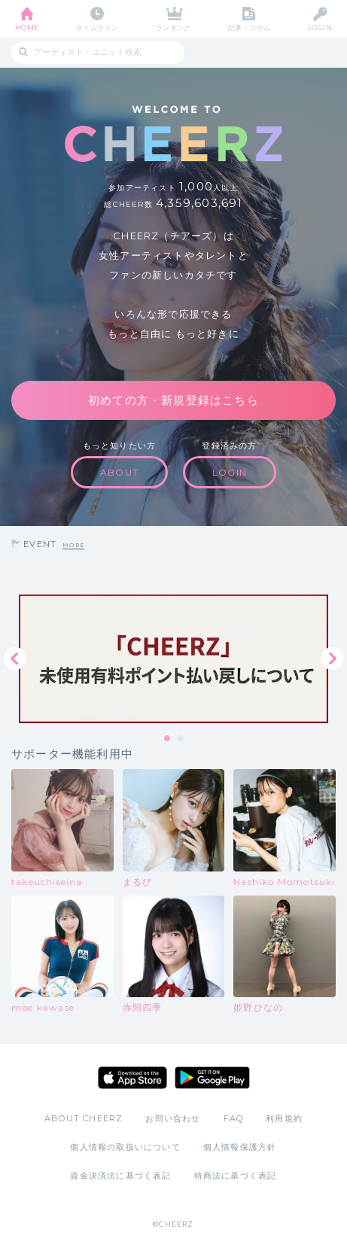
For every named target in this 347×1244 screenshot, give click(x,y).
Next (332, 658)
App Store (132, 1077)
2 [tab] (181, 739)
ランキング (173, 27)
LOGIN (320, 27)
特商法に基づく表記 (235, 1175)
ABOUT (119, 472)
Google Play (212, 1077)
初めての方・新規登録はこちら (173, 400)
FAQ (234, 1118)
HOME (27, 27)
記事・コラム (249, 27)
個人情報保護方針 (240, 1147)
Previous (15, 658)
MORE (73, 545)
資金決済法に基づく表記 (120, 1175)
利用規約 (284, 1118)
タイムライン (97, 27)
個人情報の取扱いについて (125, 1147)
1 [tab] (168, 739)
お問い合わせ (172, 1118)
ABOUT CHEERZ (83, 1118)
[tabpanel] (173, 659)
